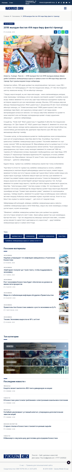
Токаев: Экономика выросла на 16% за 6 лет (22, 319)
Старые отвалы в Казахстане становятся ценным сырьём (27, 426)
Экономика (16, 16)
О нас (11, 2)
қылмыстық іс (17, 236)
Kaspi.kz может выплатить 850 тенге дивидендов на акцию (28, 388)
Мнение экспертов (10, 424)
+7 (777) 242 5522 (31, 3)
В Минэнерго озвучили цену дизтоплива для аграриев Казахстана (31, 438)
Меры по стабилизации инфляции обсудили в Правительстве (29, 295)
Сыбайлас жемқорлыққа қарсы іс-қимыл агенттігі (23, 241)
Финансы (7, 386)
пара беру (62, 236)
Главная (6, 16)
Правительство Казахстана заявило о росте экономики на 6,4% (30, 307)
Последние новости (14, 381)
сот (6, 236)
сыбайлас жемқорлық (46, 236)
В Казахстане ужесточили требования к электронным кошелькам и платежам (36, 400)
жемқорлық (30, 236)
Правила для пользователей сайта (39, 465)
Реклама (5, 2)
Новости (7, 398)
